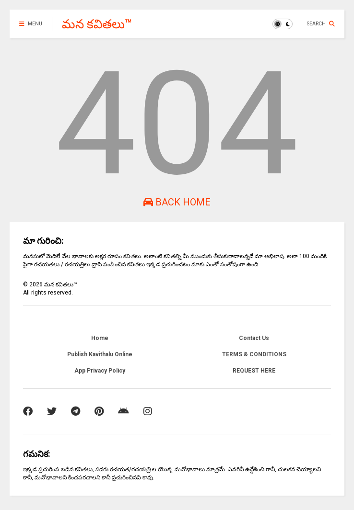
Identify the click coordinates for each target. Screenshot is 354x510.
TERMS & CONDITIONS (254, 354)
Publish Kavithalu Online (99, 354)
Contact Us (254, 338)
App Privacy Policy (99, 370)
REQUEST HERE (254, 370)
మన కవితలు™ (97, 24)
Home (99, 338)
